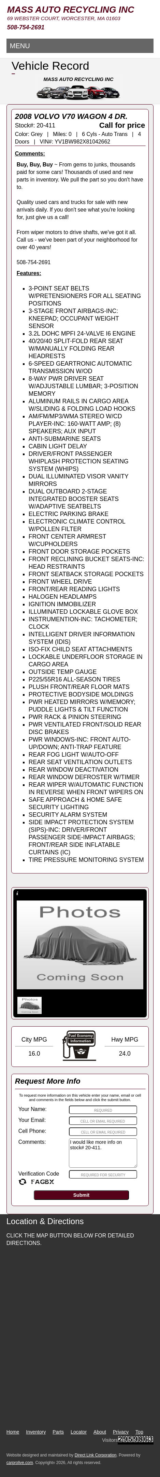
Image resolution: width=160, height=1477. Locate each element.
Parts (58, 1432)
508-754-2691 (26, 27)
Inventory (36, 1432)
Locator (79, 1432)
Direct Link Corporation (96, 1455)
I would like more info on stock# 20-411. (103, 1153)
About (99, 1432)
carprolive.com (19, 1462)
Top (139, 1432)
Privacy (121, 1432)
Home (12, 1432)
